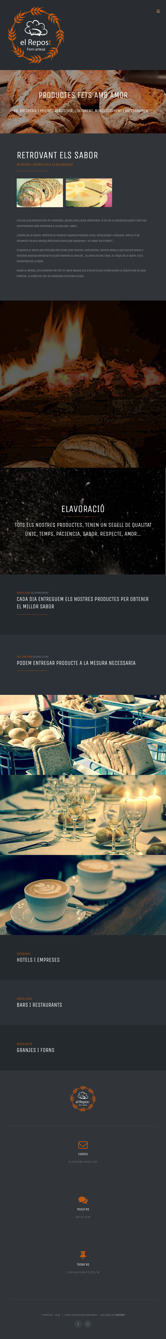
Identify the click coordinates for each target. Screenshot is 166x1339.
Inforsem (120, 1315)
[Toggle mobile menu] (158, 11)
